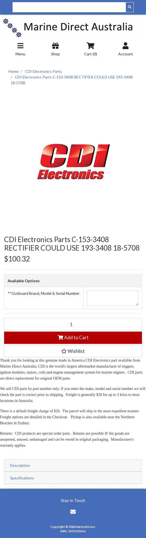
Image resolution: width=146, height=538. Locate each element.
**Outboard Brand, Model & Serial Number (44, 293)
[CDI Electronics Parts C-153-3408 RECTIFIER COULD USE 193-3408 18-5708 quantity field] (73, 324)
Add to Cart (73, 337)
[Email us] (73, 511)
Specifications (22, 478)
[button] (73, 351)
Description (20, 465)
